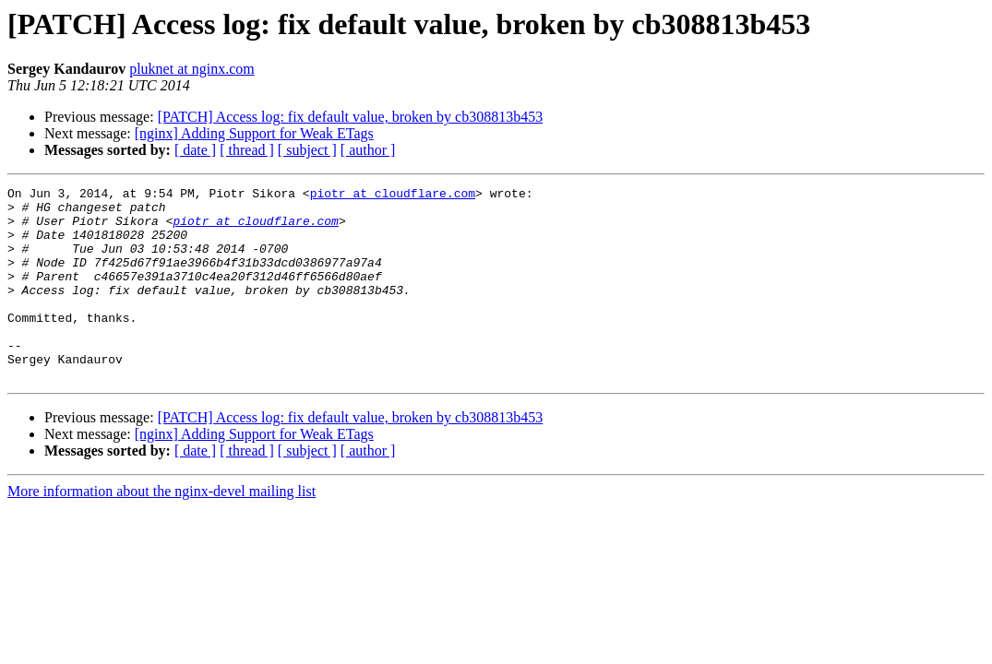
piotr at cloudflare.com (392, 195)
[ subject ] (307, 150)
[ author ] (368, 150)
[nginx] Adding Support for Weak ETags (254, 133)
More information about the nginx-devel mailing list (161, 530)
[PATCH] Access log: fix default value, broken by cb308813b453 (351, 117)
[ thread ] (247, 150)
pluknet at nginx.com (192, 69)
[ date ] (195, 150)
